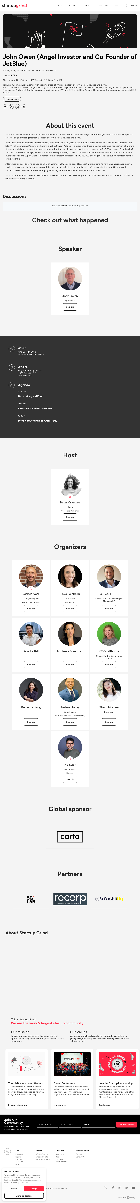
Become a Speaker (43, 1159)
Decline (13, 1188)
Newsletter (60, 1154)
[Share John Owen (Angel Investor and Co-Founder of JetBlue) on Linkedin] (17, 106)
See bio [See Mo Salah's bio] (70, 779)
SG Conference (42, 1154)
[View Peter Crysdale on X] (70, 497)
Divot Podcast (61, 1162)
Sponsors (19, 1162)
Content (86, 6)
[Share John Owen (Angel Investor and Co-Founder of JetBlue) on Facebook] (5, 106)
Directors (18, 1164)
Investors (19, 1154)
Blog (57, 1157)
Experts (18, 1157)
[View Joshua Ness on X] (31, 589)
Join (60, 6)
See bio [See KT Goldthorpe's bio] (109, 664)
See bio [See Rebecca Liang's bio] (31, 722)
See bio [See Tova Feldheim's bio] (70, 608)
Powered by (126, 1197)
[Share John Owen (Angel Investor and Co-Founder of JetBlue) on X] (11, 106)
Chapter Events (42, 1157)
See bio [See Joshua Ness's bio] (31, 608)
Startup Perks (104, 6)
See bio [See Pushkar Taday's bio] (70, 722)
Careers (79, 1154)
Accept (33, 1188)
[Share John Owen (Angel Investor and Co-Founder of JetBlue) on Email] (24, 106)
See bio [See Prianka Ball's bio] (31, 664)
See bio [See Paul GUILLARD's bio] (109, 608)
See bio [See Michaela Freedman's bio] (70, 664)
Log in (134, 6)
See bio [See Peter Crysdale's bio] (70, 517)
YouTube (59, 1159)
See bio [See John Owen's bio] (70, 307)
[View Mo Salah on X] (70, 759)
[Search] (127, 5)
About (118, 6)
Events (71, 6)
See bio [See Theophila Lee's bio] (109, 722)
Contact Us (80, 1157)
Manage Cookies (24, 1195)
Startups (18, 1159)
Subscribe (125, 1124)
